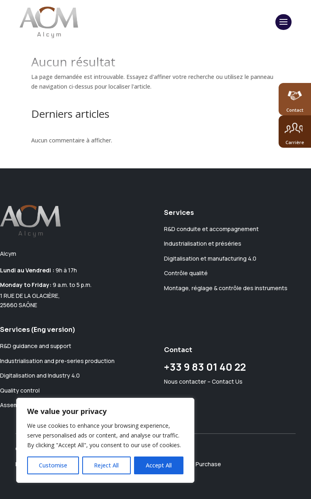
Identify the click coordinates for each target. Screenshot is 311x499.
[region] (105, 440)
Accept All (159, 465)
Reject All (106, 465)
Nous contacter (185, 381)
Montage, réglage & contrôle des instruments (226, 288)
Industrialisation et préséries (202, 243)
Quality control (20, 390)
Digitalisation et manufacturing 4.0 (210, 258)
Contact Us (227, 381)
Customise (53, 465)
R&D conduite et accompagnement (211, 229)
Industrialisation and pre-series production (57, 361)
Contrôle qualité (186, 273)
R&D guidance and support (35, 346)
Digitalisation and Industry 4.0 (40, 375)
